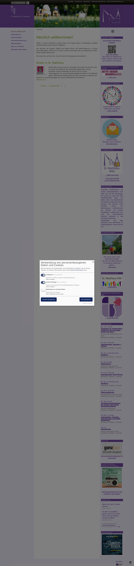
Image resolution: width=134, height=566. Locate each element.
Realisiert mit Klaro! (87, 303)
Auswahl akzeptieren (49, 299)
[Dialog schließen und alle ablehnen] (93, 261)
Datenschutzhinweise (76, 270)
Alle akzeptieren (86, 299)
